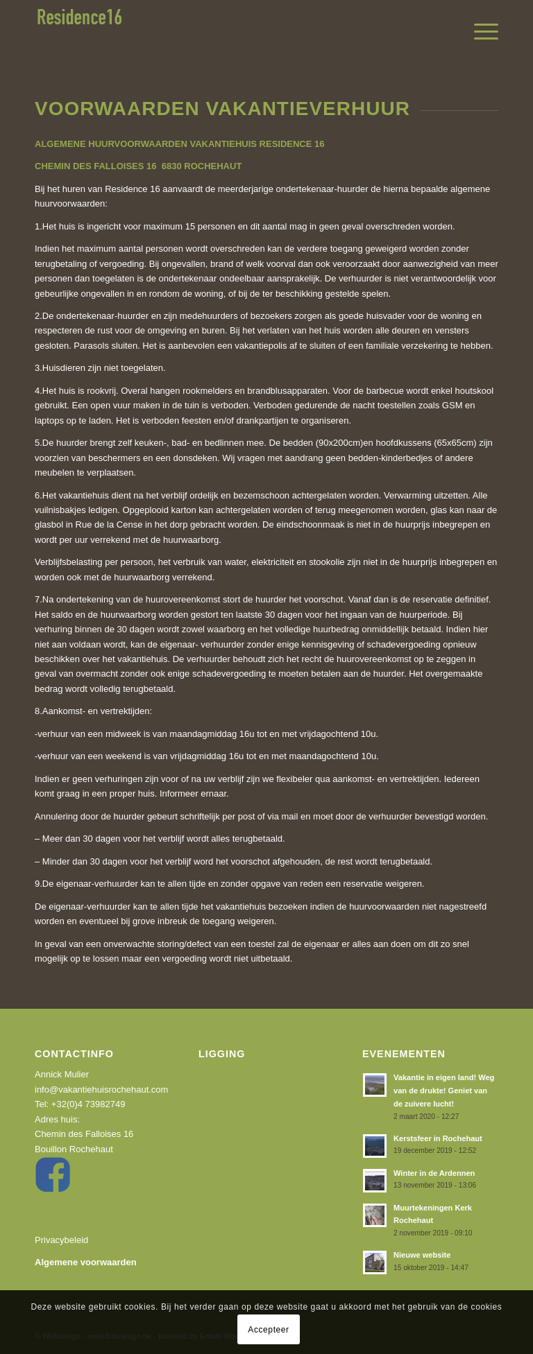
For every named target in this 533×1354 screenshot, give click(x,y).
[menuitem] (479, 32)
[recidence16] (80, 32)
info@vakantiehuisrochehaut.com (101, 1089)
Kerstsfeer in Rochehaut (438, 1138)
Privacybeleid (61, 1240)
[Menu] (479, 32)
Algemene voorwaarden (86, 1262)
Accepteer (268, 1330)
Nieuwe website (422, 1255)
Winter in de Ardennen (434, 1173)
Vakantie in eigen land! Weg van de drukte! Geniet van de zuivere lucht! (444, 1090)
